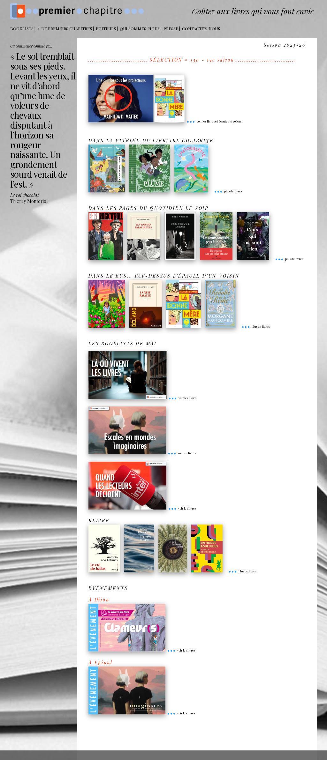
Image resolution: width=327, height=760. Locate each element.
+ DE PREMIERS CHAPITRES (64, 28)
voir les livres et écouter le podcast (214, 121)
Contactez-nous (201, 28)
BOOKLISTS (22, 28)
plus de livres (228, 191)
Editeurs (106, 28)
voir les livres (182, 398)
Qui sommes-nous (140, 28)
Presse (171, 28)
